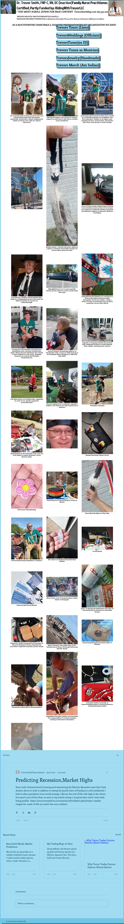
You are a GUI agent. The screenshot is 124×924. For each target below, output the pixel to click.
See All (118, 834)
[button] (117, 755)
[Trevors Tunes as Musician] (77, 49)
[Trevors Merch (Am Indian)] (77, 64)
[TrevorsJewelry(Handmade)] (78, 57)
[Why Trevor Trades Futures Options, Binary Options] (103, 849)
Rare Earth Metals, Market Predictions (19, 845)
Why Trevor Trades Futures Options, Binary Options (101, 866)
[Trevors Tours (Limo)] (72, 27)
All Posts (6, 755)
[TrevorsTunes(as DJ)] (72, 42)
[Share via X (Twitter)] (23, 812)
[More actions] (106, 772)
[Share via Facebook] (17, 812)
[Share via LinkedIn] (29, 812)
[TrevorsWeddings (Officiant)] (78, 35)
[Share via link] (35, 812)
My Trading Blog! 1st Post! (60, 843)
